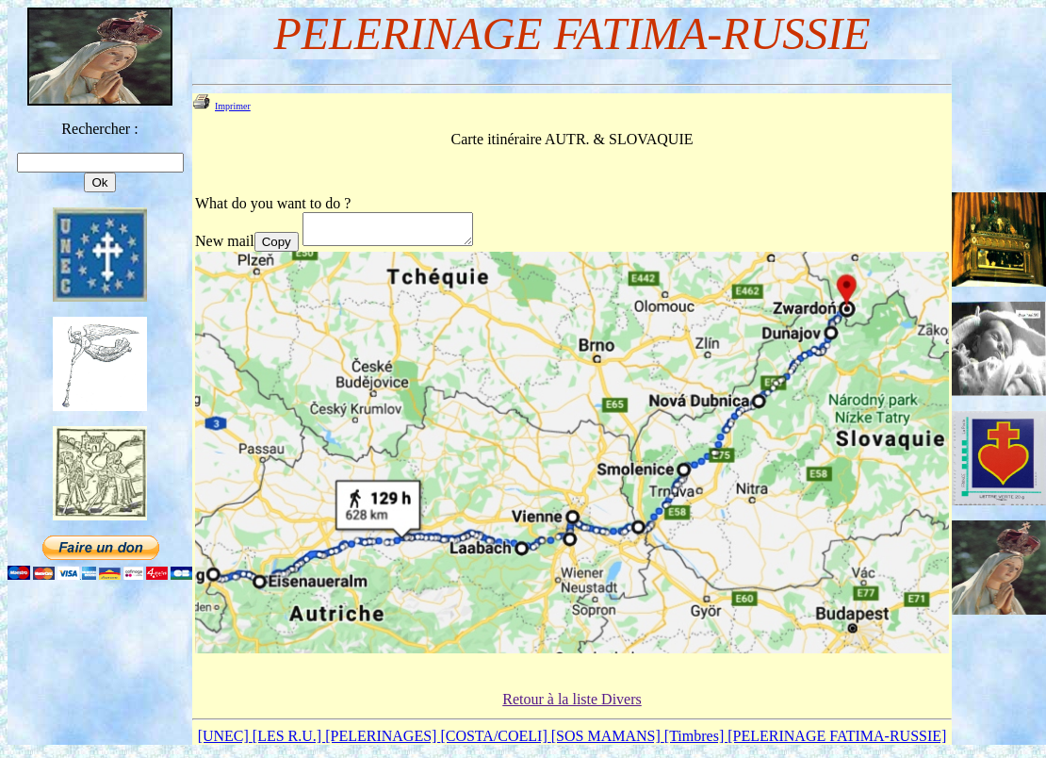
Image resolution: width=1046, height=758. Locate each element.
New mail (224, 247)
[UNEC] (225, 741)
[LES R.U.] (289, 741)
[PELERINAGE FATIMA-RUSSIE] (836, 741)
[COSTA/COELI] (495, 741)
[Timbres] (695, 741)
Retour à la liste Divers (572, 705)
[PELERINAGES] (382, 741)
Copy (276, 247)
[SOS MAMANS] (607, 741)
